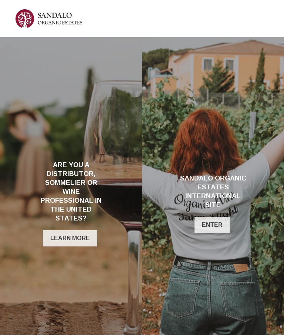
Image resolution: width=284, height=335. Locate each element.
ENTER (212, 225)
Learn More (70, 238)
